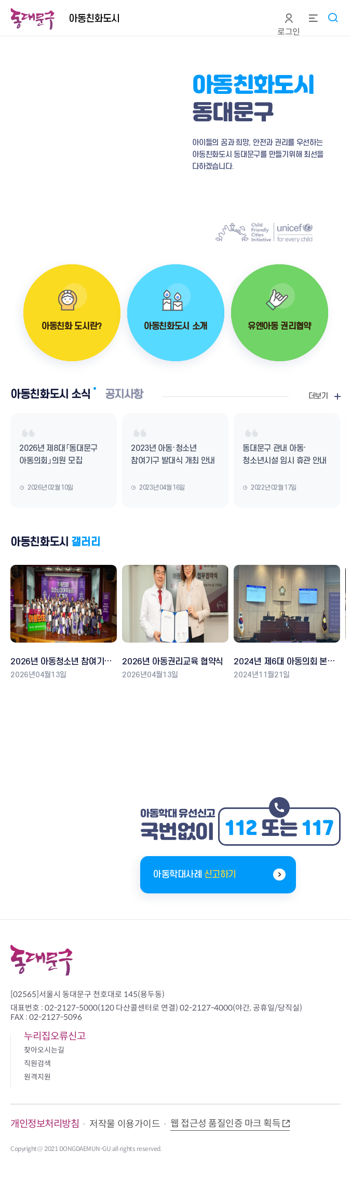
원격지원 (37, 1077)
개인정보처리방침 (44, 1124)
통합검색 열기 (333, 17)
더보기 (318, 396)
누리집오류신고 (55, 1036)
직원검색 (37, 1063)
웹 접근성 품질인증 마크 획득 (225, 1123)
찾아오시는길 (44, 1050)
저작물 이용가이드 (124, 1124)
